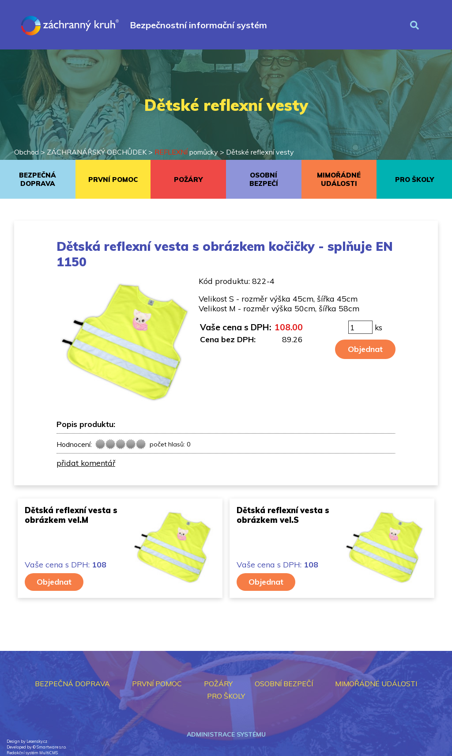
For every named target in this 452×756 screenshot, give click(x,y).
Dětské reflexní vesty (260, 151)
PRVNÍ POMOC (113, 179)
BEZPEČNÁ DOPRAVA (37, 179)
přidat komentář (85, 463)
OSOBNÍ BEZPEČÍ (263, 179)
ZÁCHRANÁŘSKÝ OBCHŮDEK (97, 151)
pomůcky (186, 151)
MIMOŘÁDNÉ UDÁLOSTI (339, 179)
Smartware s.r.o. (51, 747)
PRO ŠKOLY (414, 179)
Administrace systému (226, 734)
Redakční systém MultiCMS (32, 752)
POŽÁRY (188, 179)
